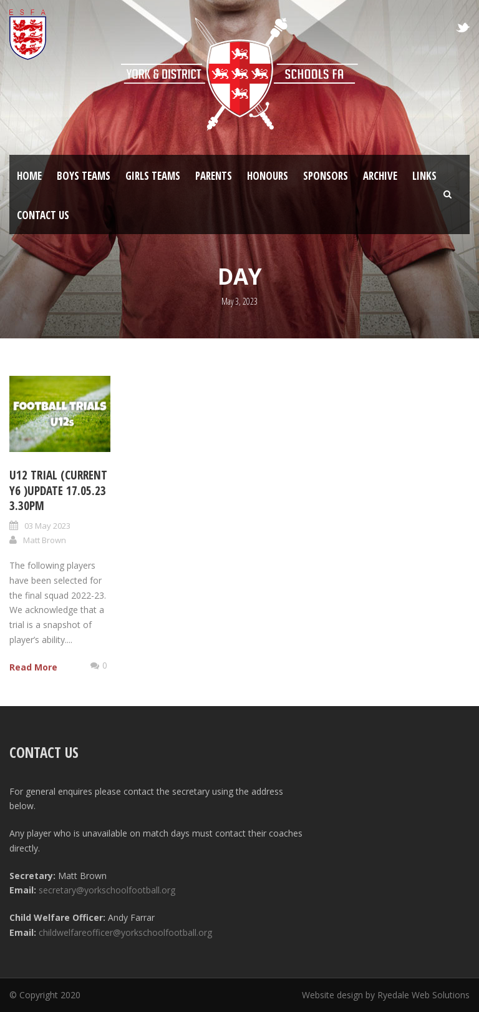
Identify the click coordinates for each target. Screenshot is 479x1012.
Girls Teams (152, 176)
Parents (213, 176)
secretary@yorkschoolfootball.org (107, 890)
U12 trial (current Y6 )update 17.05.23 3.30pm (58, 490)
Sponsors (325, 176)
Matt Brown (44, 540)
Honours (267, 176)
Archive (380, 176)
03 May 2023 (47, 525)
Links (424, 176)
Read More (33, 667)
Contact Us (43, 215)
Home (29, 176)
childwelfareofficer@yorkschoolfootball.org (125, 932)
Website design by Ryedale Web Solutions (386, 995)
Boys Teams (83, 176)
